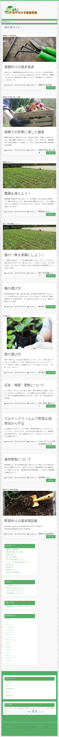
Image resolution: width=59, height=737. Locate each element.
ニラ (7, 663)
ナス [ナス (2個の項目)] (10, 712)
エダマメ (9, 650)
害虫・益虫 (9, 695)
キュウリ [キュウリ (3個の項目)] (8, 708)
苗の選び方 (12, 354)
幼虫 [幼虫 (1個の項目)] (40, 712)
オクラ (8, 655)
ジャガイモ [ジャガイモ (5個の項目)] (21, 708)
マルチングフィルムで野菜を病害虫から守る (28, 421)
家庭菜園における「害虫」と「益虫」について (20, 606)
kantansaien (9, 85)
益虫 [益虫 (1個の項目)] (43, 712)
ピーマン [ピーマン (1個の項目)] (24, 712)
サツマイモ (9, 632)
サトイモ (9, 635)
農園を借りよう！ (17, 193)
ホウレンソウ (10, 657)
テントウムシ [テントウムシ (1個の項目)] (42, 708)
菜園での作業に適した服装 (24, 132)
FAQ (7, 692)
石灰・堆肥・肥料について (24, 385)
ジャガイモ (9, 629)
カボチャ (9, 647)
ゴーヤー (9, 645)
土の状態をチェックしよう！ (15, 585)
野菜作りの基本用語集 (20, 521)
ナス (7, 622)
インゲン (9, 652)
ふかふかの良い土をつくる (14, 590)
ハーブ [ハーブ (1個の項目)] (14, 712)
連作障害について (17, 459)
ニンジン (9, 637)
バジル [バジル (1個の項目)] (19, 712)
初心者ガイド (33, 85)
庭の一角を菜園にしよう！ (24, 255)
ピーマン (9, 624)
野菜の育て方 (10, 688)
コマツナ (9, 660)
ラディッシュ (10, 640)
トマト (8, 619)
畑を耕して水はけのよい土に (15, 588)
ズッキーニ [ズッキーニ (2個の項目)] (33, 709)
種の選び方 (12, 288)
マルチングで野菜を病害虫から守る (17, 562)
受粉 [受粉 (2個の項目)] (29, 712)
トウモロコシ (10, 627)
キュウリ (9, 642)
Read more (50, 88)
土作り (8, 685)
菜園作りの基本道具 (19, 67)
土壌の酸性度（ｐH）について (15, 593)
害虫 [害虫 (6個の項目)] (35, 711)
